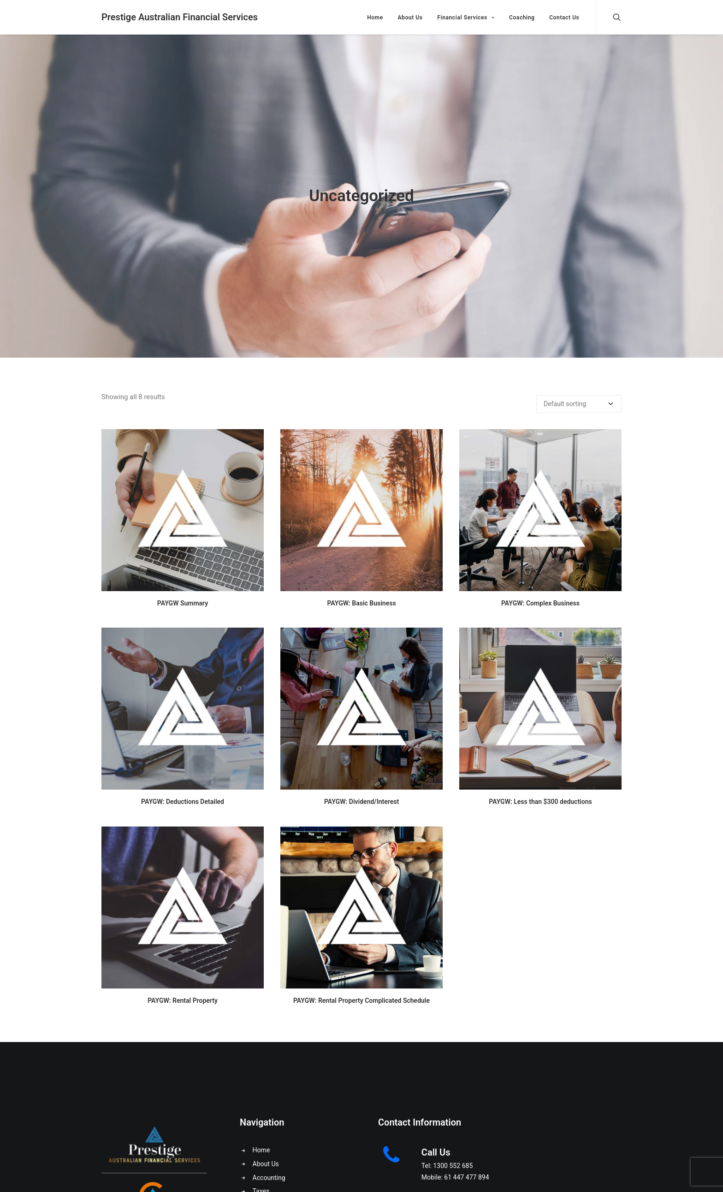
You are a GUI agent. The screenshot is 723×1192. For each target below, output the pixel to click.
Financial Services (465, 17)
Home (375, 17)
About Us (409, 17)
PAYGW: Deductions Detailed (182, 801)
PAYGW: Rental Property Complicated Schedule (361, 1000)
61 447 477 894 (466, 1177)
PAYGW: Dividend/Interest (361, 801)
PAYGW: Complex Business (540, 603)
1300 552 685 (453, 1165)
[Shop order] (579, 404)
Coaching (521, 17)
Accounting (269, 1177)
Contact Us (564, 17)
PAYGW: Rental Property (183, 1000)
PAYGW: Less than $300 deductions (540, 801)
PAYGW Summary (182, 603)
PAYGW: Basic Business (361, 603)
